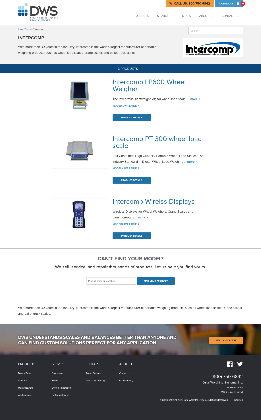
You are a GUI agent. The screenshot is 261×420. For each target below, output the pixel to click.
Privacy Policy (126, 380)
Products (141, 16)
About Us (206, 16)
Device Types (24, 373)
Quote (230, 3)
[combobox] (215, 30)
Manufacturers (25, 388)
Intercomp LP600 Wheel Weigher (149, 85)
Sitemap (238, 400)
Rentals (185, 16)
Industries (23, 380)
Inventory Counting (95, 380)
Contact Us (230, 16)
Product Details (131, 117)
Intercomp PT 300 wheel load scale (157, 142)
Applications (24, 395)
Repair (55, 380)
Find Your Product (156, 281)
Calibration (57, 373)
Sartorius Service (60, 395)
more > (195, 99)
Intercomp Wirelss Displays (154, 202)
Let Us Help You (226, 340)
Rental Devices (93, 373)
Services (163, 16)
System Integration (61, 388)
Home (20, 29)
